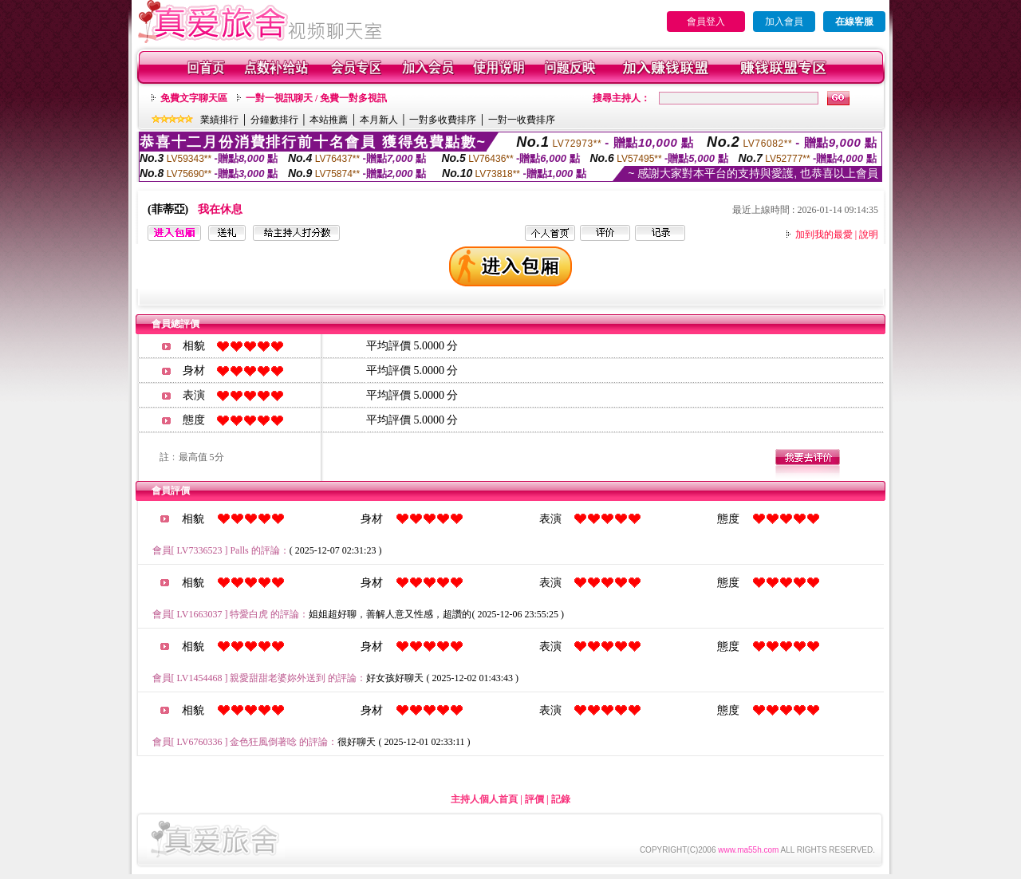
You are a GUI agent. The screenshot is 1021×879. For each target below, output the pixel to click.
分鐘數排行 (274, 119)
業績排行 (219, 119)
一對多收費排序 (442, 119)
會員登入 (706, 21)
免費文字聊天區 (193, 98)
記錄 (560, 799)
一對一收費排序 (521, 119)
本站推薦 (328, 119)
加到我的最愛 (824, 234)
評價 (534, 799)
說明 (868, 234)
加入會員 (784, 21)
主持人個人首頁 (484, 799)
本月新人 (379, 119)
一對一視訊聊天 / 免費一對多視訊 (316, 98)
